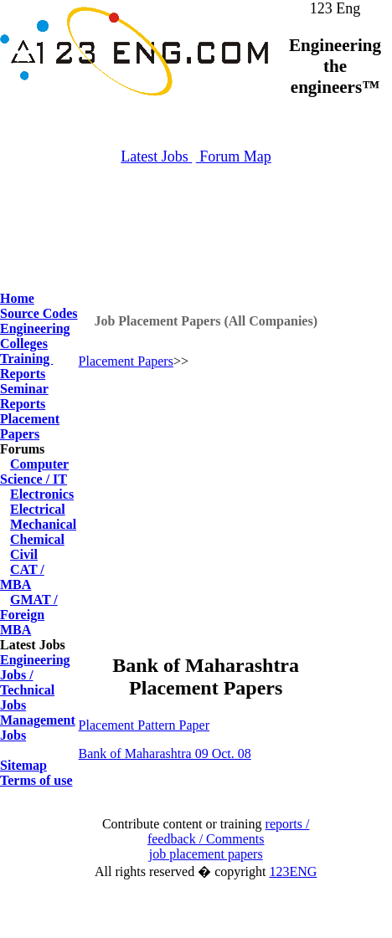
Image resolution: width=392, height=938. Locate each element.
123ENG (293, 871)
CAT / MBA (22, 577)
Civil (24, 554)
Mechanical (43, 524)
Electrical (37, 509)
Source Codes (39, 313)
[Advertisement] (196, 251)
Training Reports (26, 366)
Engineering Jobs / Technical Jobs (35, 682)
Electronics (42, 494)
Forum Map (233, 156)
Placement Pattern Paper (144, 725)
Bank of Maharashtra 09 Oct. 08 (165, 753)
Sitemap (23, 765)
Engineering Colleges (35, 336)
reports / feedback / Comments (228, 831)
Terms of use (36, 780)
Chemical (37, 539)
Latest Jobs (156, 156)
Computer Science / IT (34, 471)
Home (17, 298)
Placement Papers (29, 426)
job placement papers (206, 854)
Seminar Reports (24, 396)
